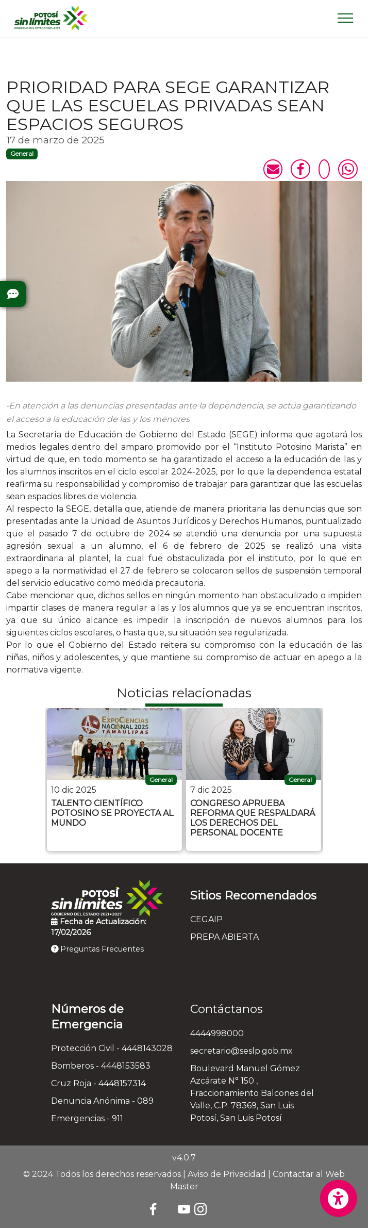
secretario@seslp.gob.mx (241, 1051)
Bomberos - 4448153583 (100, 1066)
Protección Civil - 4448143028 (112, 1048)
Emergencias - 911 (87, 1118)
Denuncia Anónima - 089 (102, 1101)
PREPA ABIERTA (224, 937)
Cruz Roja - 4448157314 (98, 1083)
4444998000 (217, 1033)
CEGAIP (206, 919)
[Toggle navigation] (346, 18)
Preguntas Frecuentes (97, 949)
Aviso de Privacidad (227, 1174)
